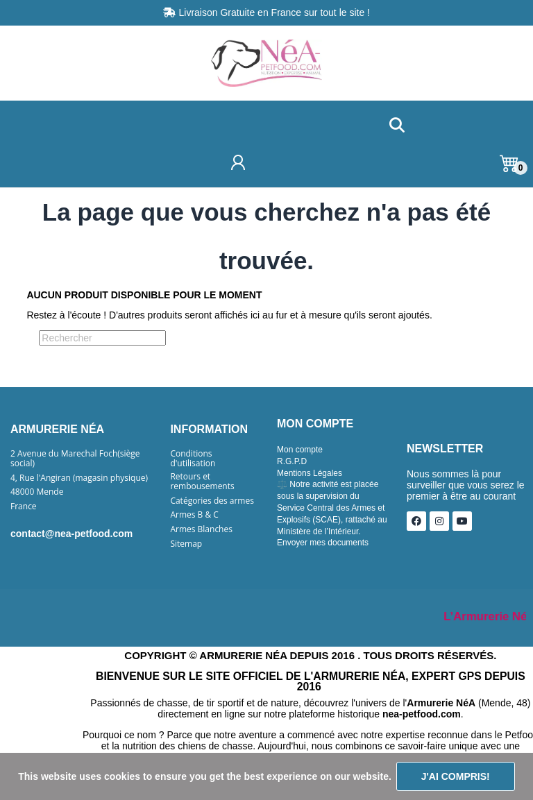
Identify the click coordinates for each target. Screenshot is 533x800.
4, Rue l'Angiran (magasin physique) (79, 478)
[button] (396, 125)
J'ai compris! (455, 776)
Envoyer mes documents (323, 542)
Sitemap (186, 544)
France (23, 506)
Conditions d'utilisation (192, 458)
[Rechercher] (102, 338)
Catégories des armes (212, 501)
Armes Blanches (201, 529)
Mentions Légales (309, 473)
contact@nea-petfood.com (71, 533)
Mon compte (300, 449)
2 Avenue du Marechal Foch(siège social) (75, 458)
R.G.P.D (292, 461)
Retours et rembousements (202, 481)
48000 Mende (36, 492)
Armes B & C (194, 515)
